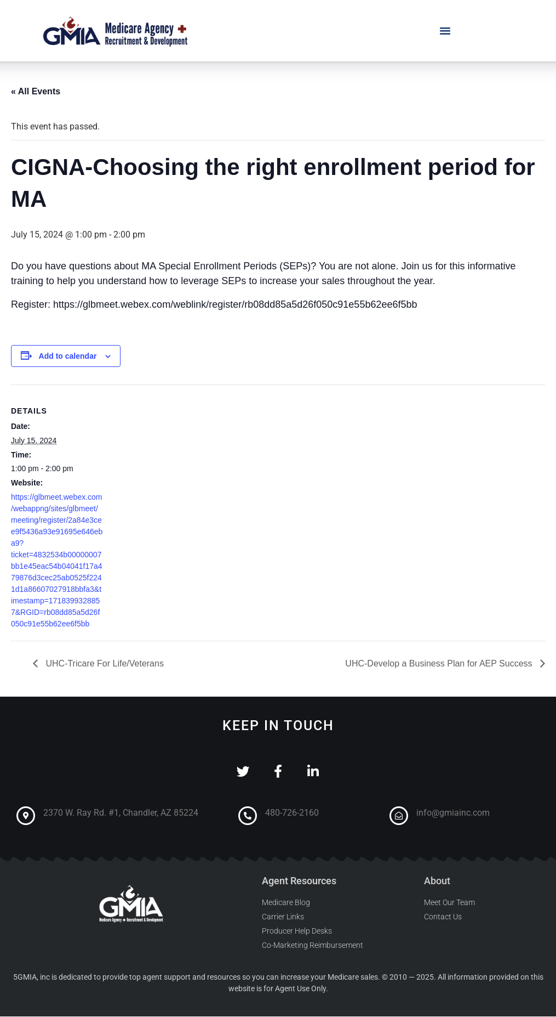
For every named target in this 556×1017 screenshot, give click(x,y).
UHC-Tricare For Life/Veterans (103, 663)
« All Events (35, 91)
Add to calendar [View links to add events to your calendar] (68, 356)
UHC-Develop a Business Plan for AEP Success (440, 663)
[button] (445, 30)
